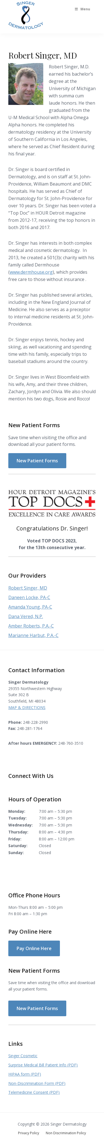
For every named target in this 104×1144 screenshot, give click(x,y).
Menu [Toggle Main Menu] (82, 9)
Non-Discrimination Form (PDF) (36, 1083)
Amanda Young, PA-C (30, 607)
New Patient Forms (37, 461)
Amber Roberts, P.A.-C (31, 626)
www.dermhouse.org (31, 272)
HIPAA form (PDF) (24, 1074)
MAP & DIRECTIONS (26, 707)
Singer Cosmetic (22, 1055)
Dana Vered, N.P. (25, 616)
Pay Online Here (34, 948)
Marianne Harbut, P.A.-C (33, 635)
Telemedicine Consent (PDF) (34, 1092)
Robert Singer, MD (27, 588)
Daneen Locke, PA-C (29, 597)
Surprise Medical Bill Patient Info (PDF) (43, 1065)
